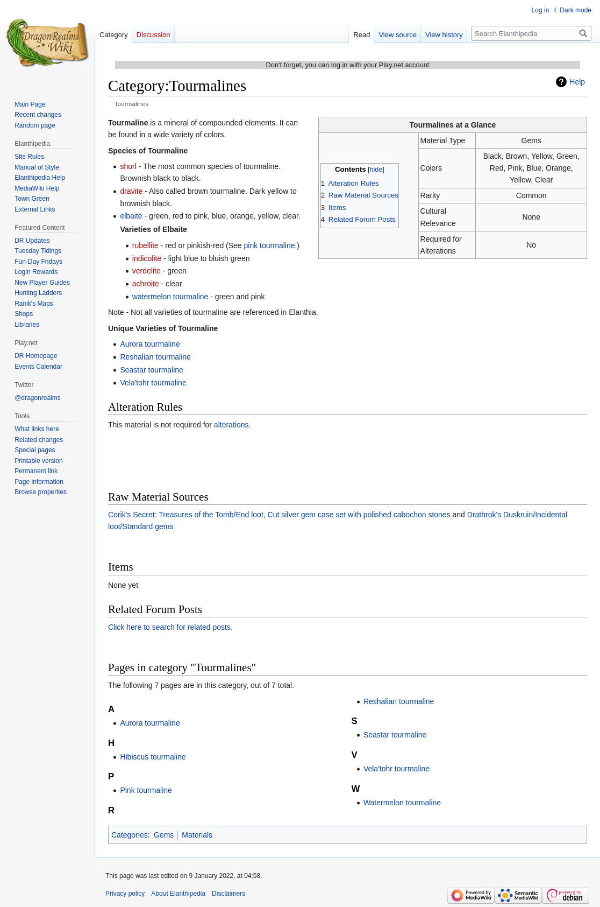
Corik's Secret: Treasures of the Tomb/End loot (185, 514)
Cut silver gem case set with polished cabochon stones (359, 514)
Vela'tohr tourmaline (153, 382)
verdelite (146, 270)
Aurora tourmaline (150, 344)
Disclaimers (228, 893)
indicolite (146, 258)
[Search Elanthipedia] (531, 33)
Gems (164, 835)
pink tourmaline (269, 245)
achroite (145, 283)
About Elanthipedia (178, 893)
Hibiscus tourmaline (152, 757)
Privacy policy (125, 893)
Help (577, 82)
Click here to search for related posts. (170, 627)
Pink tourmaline (146, 790)
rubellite (145, 245)
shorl (128, 166)
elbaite (131, 216)
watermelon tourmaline (170, 296)
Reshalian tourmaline (155, 357)
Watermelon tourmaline (402, 802)
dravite (131, 191)
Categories (129, 835)
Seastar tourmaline (151, 369)
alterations (231, 424)
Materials (197, 835)
